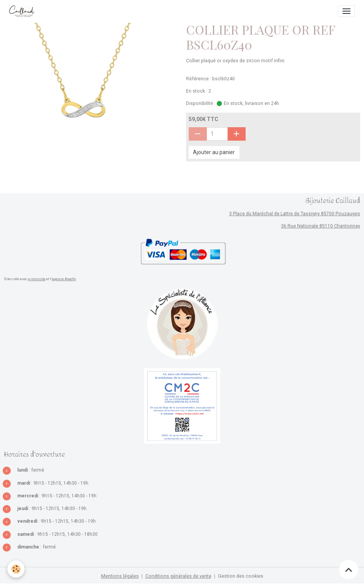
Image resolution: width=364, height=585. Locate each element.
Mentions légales (120, 576)
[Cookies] (16, 569)
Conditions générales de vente (178, 576)
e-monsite (36, 279)
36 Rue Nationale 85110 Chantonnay (320, 226)
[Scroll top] (348, 569)
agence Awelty (64, 279)
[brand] (23, 11)
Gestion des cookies (240, 576)
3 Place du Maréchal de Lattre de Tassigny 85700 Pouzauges (294, 213)
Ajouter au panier (214, 152)
